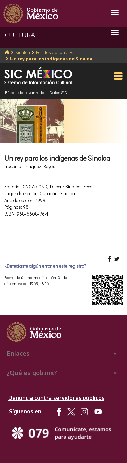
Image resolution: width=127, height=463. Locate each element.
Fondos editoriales (54, 52)
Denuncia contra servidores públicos (56, 398)
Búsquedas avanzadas (25, 92)
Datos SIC (58, 92)
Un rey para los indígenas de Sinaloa (51, 59)
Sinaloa (22, 52)
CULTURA (20, 34)
